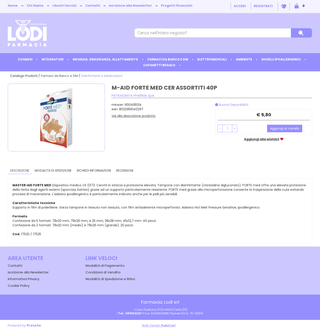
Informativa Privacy (23, 279)
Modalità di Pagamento (105, 265)
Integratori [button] (53, 59)
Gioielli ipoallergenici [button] (281, 59)
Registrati (263, 6)
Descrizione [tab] (19, 170)
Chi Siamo (35, 5)
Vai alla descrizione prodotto (134, 116)
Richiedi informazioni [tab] (94, 170)
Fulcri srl (168, 325)
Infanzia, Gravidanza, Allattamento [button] (105, 59)
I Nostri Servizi (64, 5)
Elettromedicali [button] (212, 59)
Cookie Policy (19, 285)
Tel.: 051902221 (129, 313)
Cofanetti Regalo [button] (159, 65)
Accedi (240, 6)
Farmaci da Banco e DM (59, 76)
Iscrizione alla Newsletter (130, 5)
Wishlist (284, 6)
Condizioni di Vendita (103, 272)
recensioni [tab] (124, 170)
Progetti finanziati (176, 5)
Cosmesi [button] (25, 59)
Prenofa (34, 325)
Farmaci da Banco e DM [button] (167, 59)
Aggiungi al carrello (284, 128)
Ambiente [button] (244, 59)
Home (13, 5)
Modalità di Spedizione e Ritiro (110, 279)
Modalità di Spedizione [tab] (53, 170)
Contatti (92, 5)
